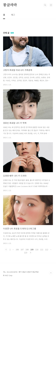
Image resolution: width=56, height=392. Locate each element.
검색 (45, 5)
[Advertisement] (28, 50)
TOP (51, 384)
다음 (30, 308)
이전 (6, 304)
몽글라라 (10, 5)
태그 (13, 14)
